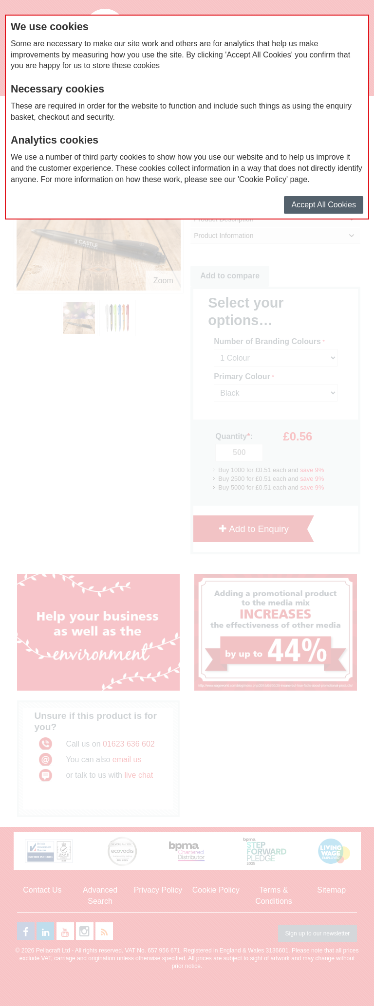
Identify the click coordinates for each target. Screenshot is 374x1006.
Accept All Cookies (323, 205)
